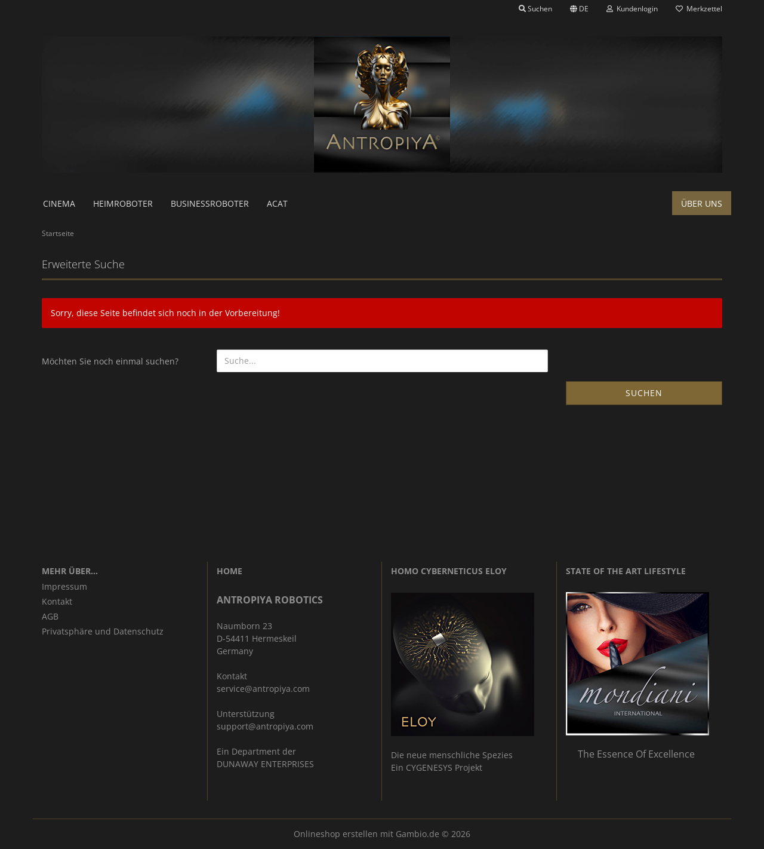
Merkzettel (699, 9)
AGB (50, 616)
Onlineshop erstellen (336, 833)
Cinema (59, 203)
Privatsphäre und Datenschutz (103, 631)
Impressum (64, 586)
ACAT (277, 203)
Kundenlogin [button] (632, 9)
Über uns (701, 203)
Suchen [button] (535, 9)
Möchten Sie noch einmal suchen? (110, 361)
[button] (579, 9)
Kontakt (57, 601)
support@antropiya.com (265, 726)
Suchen (644, 393)
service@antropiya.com (263, 688)
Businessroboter (210, 203)
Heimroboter (123, 203)
